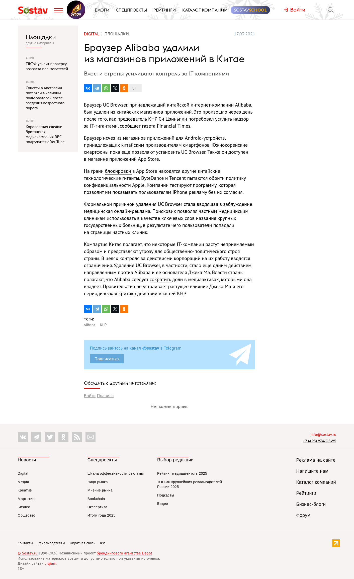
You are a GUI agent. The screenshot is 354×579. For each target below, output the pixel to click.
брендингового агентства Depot (124, 553)
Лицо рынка (97, 482)
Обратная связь (82, 543)
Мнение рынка (100, 490)
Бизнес (24, 507)
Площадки (41, 37)
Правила (105, 395)
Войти (90, 395)
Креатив (25, 490)
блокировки (118, 171)
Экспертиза (97, 507)
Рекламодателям (51, 543)
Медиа (23, 482)
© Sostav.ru (28, 553)
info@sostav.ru (323, 434)
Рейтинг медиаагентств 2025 (182, 473)
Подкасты (165, 495)
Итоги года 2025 (101, 515)
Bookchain (96, 499)
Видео (162, 504)
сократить (161, 279)
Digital (23, 473)
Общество (27, 515)
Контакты (25, 543)
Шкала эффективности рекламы (115, 473)
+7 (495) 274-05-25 (319, 441)
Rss (102, 543)
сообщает (131, 126)
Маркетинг (27, 499)
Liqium (50, 563)
